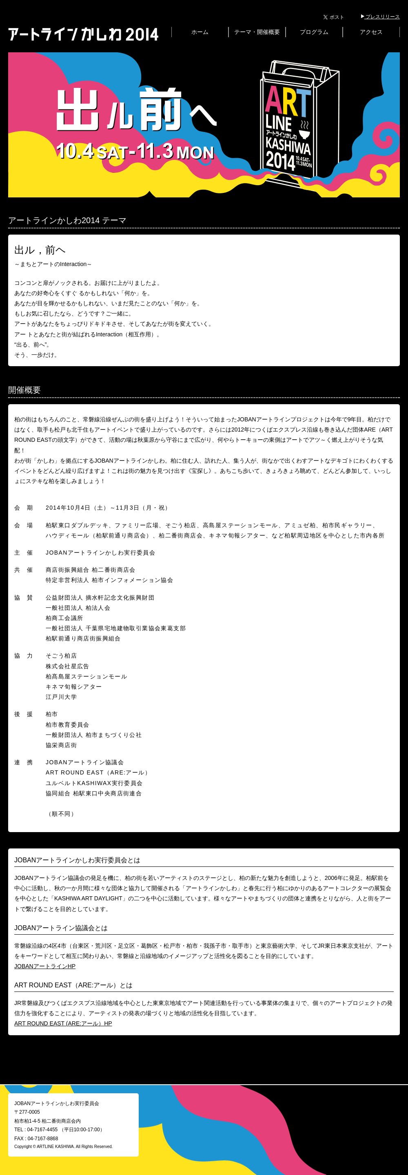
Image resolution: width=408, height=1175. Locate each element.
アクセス (371, 32)
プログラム (314, 32)
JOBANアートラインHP (44, 966)
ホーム (199, 32)
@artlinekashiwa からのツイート (319, 1098)
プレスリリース (380, 17)
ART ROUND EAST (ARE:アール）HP (63, 1023)
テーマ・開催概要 (257, 32)
